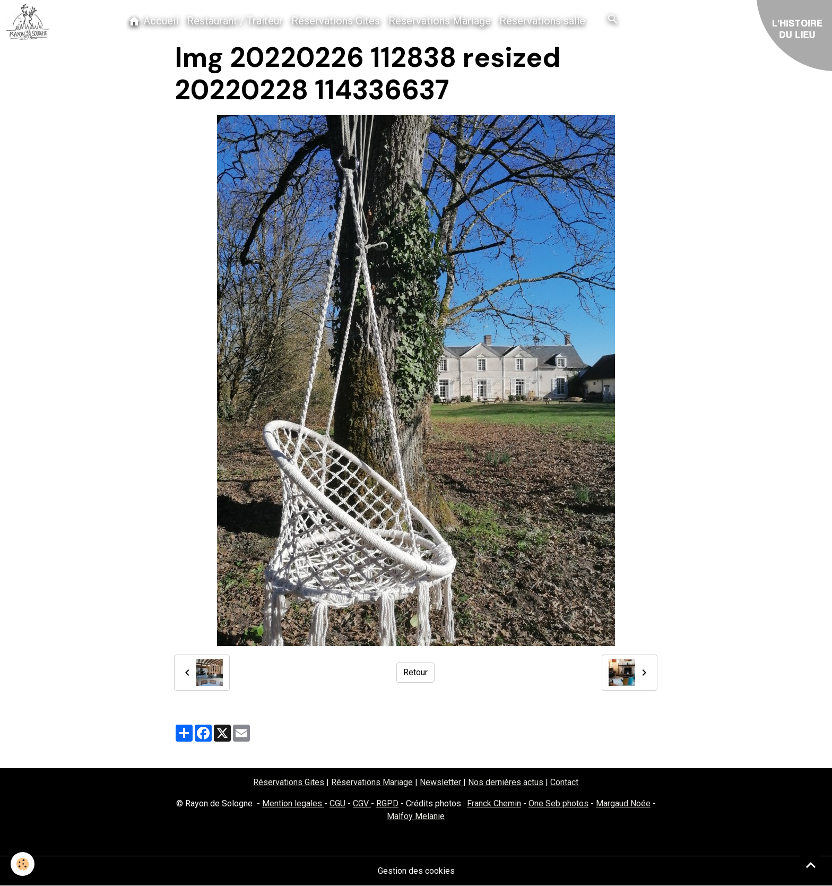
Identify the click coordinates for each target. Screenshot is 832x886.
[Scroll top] (811, 864)
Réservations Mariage (439, 20)
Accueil (153, 21)
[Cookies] (22, 864)
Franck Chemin (494, 803)
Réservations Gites (335, 20)
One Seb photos (558, 803)
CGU (337, 803)
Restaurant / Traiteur (235, 20)
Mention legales (293, 803)
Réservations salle (542, 20)
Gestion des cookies (416, 871)
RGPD (387, 803)
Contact (564, 782)
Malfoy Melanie (416, 816)
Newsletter (441, 782)
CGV (362, 803)
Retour (415, 672)
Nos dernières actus (505, 782)
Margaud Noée (623, 803)
